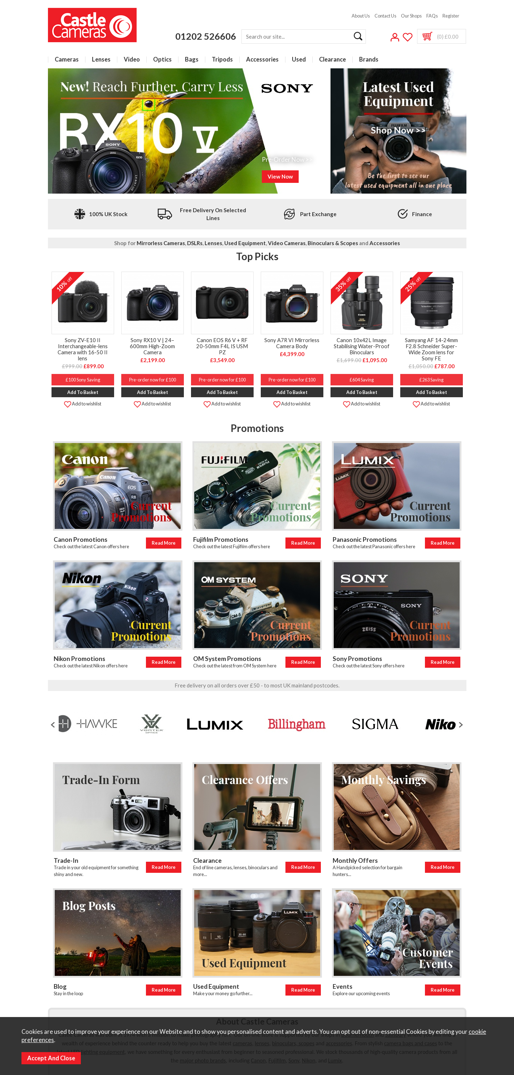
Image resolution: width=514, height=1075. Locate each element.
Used (299, 60)
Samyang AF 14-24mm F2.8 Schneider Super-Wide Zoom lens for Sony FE (431, 349)
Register (450, 16)
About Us (361, 16)
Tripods (222, 60)
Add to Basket (82, 392)
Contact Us (385, 16)
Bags (192, 60)
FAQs (432, 16)
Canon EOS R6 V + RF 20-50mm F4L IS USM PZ (222, 346)
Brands (368, 60)
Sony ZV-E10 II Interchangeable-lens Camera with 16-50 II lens (83, 349)
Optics (162, 60)
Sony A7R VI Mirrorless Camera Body (291, 343)
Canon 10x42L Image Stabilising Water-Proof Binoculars (362, 346)
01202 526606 (205, 36)
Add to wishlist (82, 404)
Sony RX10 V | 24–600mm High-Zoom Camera (152, 346)
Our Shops (411, 16)
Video (132, 60)
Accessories (262, 60)
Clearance (332, 60)
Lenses (101, 60)
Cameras (67, 60)
